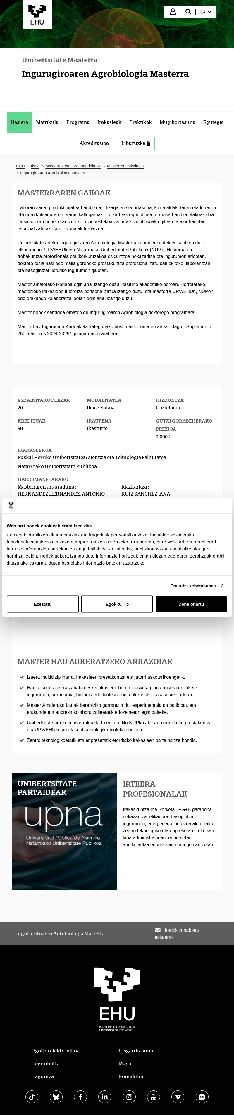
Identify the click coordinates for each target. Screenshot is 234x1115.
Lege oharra (46, 1063)
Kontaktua (130, 1076)
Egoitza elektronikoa (56, 1051)
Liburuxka (135, 143)
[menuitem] (205, 12)
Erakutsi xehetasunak (193, 585)
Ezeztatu (43, 604)
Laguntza (43, 1076)
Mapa (124, 1063)
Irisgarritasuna (135, 1051)
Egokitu (117, 604)
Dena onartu (191, 604)
